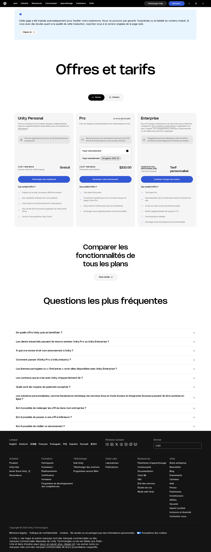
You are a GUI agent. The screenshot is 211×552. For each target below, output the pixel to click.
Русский (84, 444)
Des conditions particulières (164, 126)
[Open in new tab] (28, 471)
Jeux (15, 3)
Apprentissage (66, 3)
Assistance (81, 3)
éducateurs (23, 128)
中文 (65, 444)
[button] (155, 3)
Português (55, 444)
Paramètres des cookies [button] (154, 533)
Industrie (24, 3)
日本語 (33, 444)
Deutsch (23, 444)
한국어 (94, 444)
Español (73, 444)
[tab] (96, 97)
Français (43, 444)
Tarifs (91, 3)
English (13, 444)
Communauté (51, 3)
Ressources (37, 3)
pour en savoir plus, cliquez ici (57, 544)
